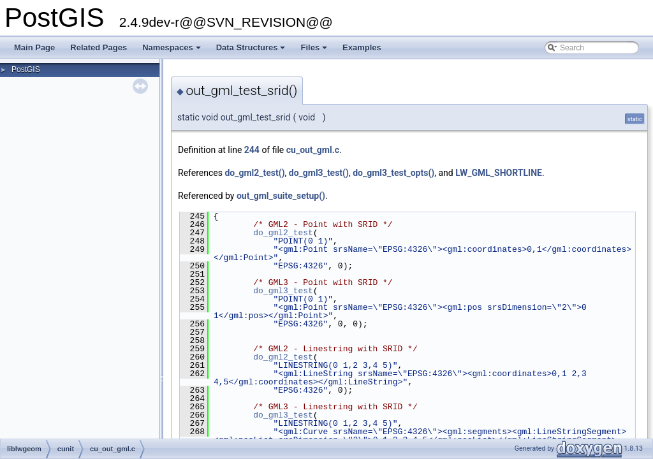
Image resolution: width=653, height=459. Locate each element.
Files (314, 51)
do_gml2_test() (254, 173)
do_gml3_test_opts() (393, 173)
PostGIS (25, 69)
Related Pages (98, 47)
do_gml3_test (283, 290)
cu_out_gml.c (312, 150)
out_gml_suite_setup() (281, 196)
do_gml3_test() (319, 173)
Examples (361, 47)
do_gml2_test (283, 232)
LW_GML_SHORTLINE (498, 173)
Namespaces (172, 51)
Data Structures (252, 51)
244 (252, 150)
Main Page (34, 47)
